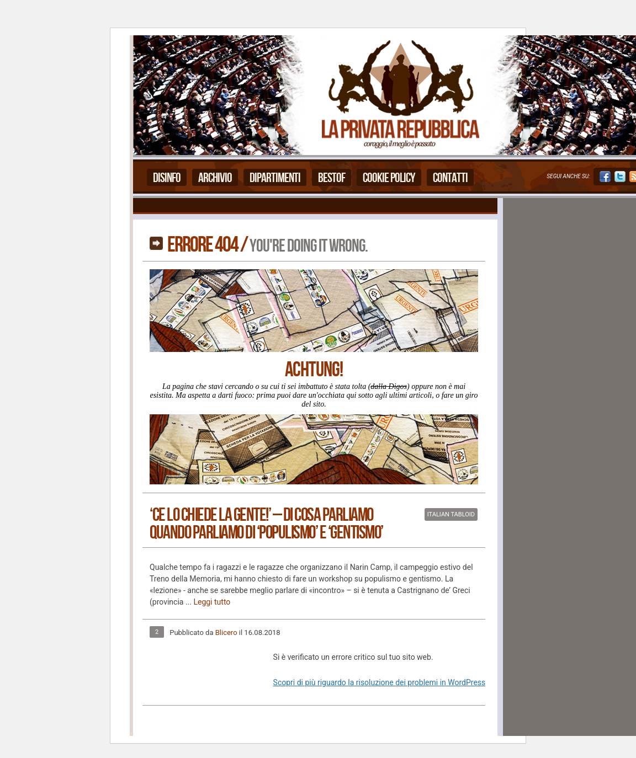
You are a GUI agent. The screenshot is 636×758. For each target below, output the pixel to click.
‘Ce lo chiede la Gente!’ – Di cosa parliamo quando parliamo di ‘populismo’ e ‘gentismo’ (266, 524)
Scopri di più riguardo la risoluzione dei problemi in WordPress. (380, 682)
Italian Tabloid (451, 514)
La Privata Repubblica (400, 95)
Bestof (331, 178)
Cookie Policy (389, 178)
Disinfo (167, 178)
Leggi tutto (211, 601)
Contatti (450, 178)
